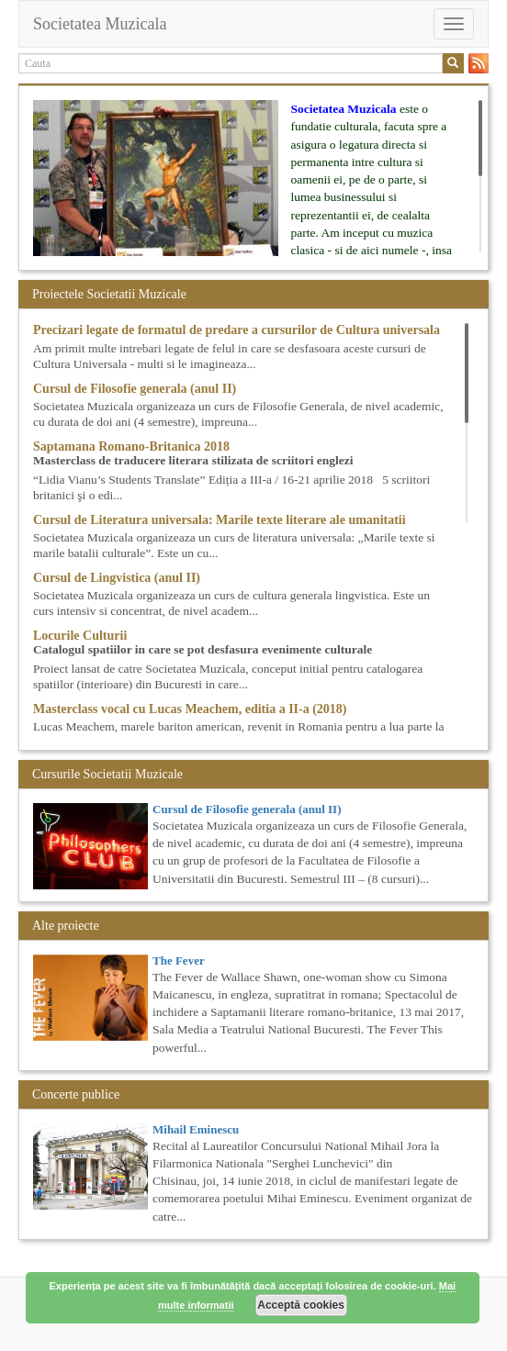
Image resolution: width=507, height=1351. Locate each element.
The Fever (178, 960)
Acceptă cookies (300, 1305)
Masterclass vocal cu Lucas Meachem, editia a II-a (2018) (190, 709)
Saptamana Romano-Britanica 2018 (131, 446)
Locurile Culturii (80, 635)
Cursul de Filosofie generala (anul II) (134, 389)
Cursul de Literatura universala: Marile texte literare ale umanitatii (219, 520)
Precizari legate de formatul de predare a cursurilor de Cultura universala (236, 330)
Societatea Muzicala (99, 24)
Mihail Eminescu (195, 1129)
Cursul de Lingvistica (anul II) (116, 578)
